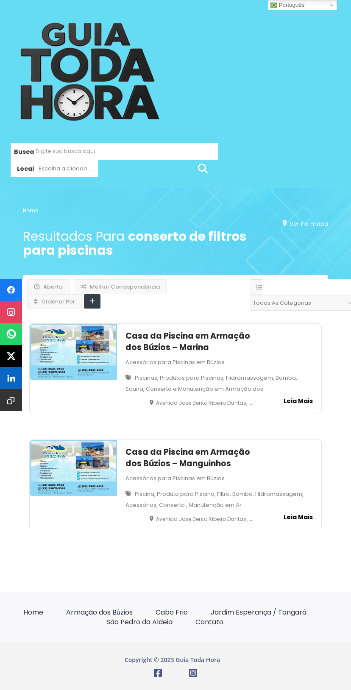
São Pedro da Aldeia (139, 622)
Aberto (48, 287)
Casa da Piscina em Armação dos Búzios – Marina (187, 341)
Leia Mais (298, 401)
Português (287, 5)
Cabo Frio (172, 612)
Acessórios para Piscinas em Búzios (175, 362)
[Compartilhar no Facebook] (11, 290)
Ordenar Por (54, 302)
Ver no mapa (306, 223)
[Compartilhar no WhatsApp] (11, 334)
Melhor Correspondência (120, 287)
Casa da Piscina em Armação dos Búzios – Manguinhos (187, 457)
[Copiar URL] (11, 400)
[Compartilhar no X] (11, 356)
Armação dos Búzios (99, 612)
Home (30, 210)
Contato (209, 622)
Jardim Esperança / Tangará (258, 612)
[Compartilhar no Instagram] (11, 312)
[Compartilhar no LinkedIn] (11, 378)
